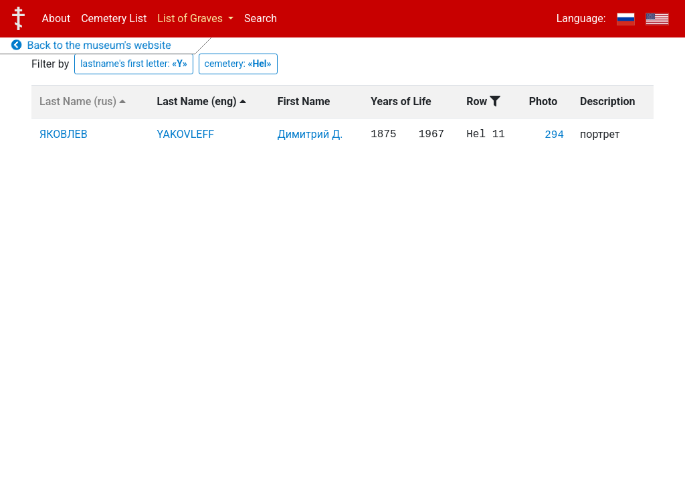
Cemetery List (113, 18)
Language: (581, 18)
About (56, 18)
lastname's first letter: (133, 63)
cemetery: (238, 63)
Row (483, 101)
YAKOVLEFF (186, 134)
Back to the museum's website (91, 45)
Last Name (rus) (82, 101)
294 (554, 135)
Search (260, 18)
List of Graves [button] (191, 18)
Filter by (50, 64)
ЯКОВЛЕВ (63, 134)
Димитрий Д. (310, 134)
